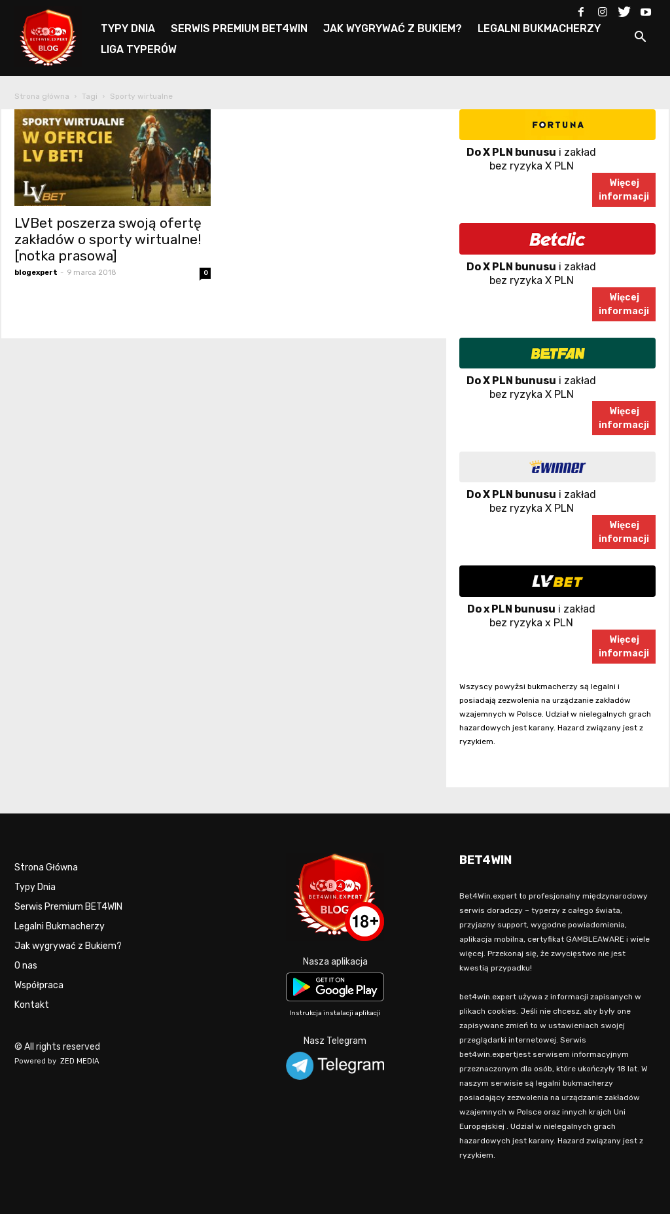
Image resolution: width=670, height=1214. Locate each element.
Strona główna (41, 96)
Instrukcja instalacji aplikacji (335, 1013)
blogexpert (36, 272)
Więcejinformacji (624, 189)
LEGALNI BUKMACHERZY (539, 28)
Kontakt (31, 1004)
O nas (25, 965)
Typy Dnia (35, 887)
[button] (640, 39)
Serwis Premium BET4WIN (68, 906)
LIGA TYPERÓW (139, 49)
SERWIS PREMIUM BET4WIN (239, 28)
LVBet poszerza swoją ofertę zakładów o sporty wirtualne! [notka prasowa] (108, 239)
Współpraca (38, 985)
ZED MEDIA (79, 1061)
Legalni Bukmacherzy (59, 926)
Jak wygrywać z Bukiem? (68, 946)
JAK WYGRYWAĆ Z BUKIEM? (392, 28)
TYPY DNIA (128, 28)
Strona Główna (46, 867)
